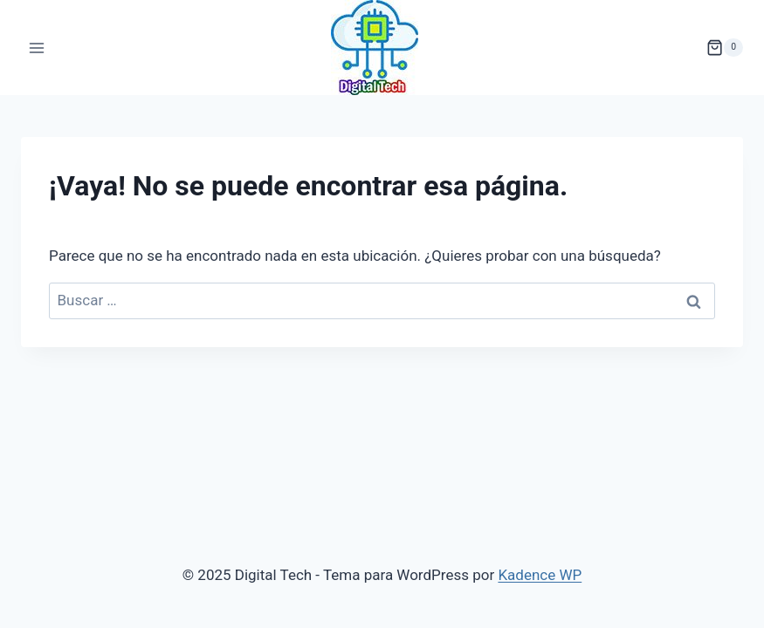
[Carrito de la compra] (724, 48)
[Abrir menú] (37, 47)
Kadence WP (540, 575)
